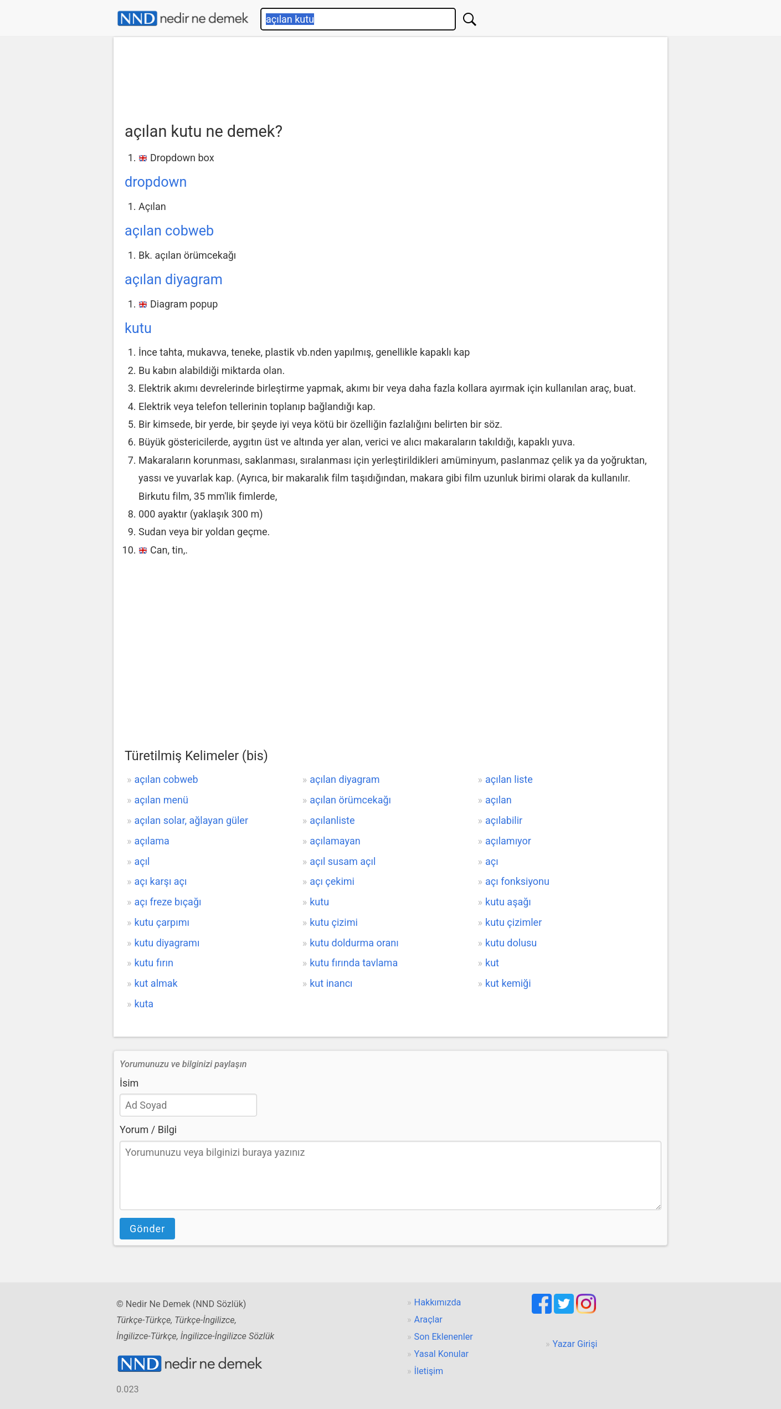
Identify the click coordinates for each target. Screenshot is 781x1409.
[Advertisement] (390, 76)
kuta (143, 1004)
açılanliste (332, 820)
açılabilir (503, 820)
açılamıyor (508, 841)
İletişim (429, 1371)
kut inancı (331, 983)
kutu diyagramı (166, 943)
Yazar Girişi (575, 1344)
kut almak (155, 983)
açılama (151, 841)
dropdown (156, 182)
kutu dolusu (511, 943)
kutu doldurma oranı (354, 943)
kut (492, 963)
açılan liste (509, 779)
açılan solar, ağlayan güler (191, 820)
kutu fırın (153, 963)
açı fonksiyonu (517, 881)
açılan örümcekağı (350, 800)
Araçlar (428, 1319)
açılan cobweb (169, 231)
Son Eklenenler (443, 1336)
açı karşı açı (160, 881)
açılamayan (335, 841)
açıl (142, 861)
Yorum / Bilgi (148, 1129)
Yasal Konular (441, 1354)
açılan (498, 800)
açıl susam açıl (343, 861)
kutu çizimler (513, 922)
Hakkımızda (437, 1302)
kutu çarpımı (161, 922)
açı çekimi (332, 881)
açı (492, 861)
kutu (138, 328)
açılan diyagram (174, 279)
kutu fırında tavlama (354, 963)
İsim (129, 1083)
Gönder (147, 1228)
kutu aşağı (508, 902)
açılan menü (161, 800)
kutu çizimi (334, 922)
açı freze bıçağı (167, 902)
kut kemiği (508, 983)
